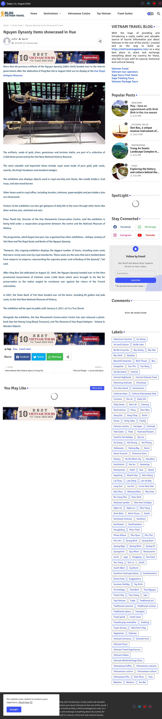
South (142, 562)
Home (34, 13)
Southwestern (150, 573)
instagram (125, 235)
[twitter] (148, 3)
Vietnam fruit (142, 638)
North (147, 513)
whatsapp (150, 227)
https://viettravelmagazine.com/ (130, 49)
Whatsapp (56, 357)
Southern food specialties (126, 573)
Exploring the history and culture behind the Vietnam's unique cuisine (143, 170)
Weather (117, 682)
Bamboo (131, 355)
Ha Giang (117, 442)
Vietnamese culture (147, 671)
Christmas (141, 382)
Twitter (40, 357)
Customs (117, 399)
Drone (116, 420)
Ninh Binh (118, 513)
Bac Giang (139, 350)
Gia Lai (140, 437)
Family (142, 420)
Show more (97, 388)
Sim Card (150, 557)
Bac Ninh (118, 355)
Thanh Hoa (118, 595)
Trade (132, 600)
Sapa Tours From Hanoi (125, 75)
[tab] (33, 13)
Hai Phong (147, 442)
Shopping (137, 557)
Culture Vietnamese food (144, 393)
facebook (125, 227)
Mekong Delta (134, 491)
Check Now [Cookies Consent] (24, 702)
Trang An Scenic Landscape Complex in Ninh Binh (143, 150)
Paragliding (119, 529)
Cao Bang (144, 366)
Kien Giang (147, 475)
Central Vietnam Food (146, 377)
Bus (153, 361)
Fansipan (137, 426)
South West (119, 567)
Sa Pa (116, 557)
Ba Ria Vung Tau (121, 350)
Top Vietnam (104, 13)
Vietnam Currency (122, 638)
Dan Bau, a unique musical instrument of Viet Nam (143, 129)
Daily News (119, 404)
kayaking (117, 475)
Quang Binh (131, 540)
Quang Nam (147, 540)
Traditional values (122, 611)
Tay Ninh (138, 584)
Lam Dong (131, 480)
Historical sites (139, 453)
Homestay (145, 464)
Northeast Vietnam (122, 518)
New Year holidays (143, 502)
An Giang (141, 339)
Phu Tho (149, 535)
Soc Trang (118, 562)
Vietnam (133, 633)
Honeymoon (119, 469)
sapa (125, 557)
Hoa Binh (150, 459)
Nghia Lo (131, 508)
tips (145, 595)
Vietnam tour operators (125, 71)
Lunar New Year (146, 486)
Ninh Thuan (134, 513)
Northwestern (135, 524)
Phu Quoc (135, 535)
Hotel (132, 469)
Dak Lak (133, 404)
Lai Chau (117, 480)
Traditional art (147, 600)
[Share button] (68, 356)
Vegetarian (118, 633)
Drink (144, 415)
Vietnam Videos (121, 655)
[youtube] (154, 3)
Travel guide (119, 617)
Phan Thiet (134, 529)
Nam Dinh (136, 497)
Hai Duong (132, 442)
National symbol (121, 502)
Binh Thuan (141, 361)
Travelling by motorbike (124, 622)
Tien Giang (134, 595)
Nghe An (117, 508)
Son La (131, 562)
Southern (133, 567)
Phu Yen (117, 540)
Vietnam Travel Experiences (126, 649)
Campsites (118, 366)
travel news (17, 25)
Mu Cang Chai (120, 497)
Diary (133, 410)
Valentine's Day (138, 627)
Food (130, 431)
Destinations (51, 13)
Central (134, 371)
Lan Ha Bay (146, 480)
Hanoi (147, 448)
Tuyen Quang (119, 627)
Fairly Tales (129, 420)
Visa (150, 676)
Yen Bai (142, 682)
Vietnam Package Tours (125, 81)
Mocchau (149, 491)
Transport (140, 611)
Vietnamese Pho (121, 676)
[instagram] (160, 3)
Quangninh (119, 551)
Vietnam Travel (120, 68)
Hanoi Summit (120, 453)
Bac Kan (152, 350)
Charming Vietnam (122, 382)
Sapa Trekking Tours (123, 78)
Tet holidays (119, 589)
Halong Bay (133, 448)
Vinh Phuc (139, 676)
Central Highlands (122, 377)
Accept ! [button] (14, 709)
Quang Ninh (135, 546)
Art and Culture (121, 344)
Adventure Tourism (122, 339)
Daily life (141, 399)
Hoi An (132, 464)
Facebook (24, 357)
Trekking (145, 622)
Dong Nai (118, 415)
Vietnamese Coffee (122, 666)
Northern (141, 518)
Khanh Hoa (132, 475)
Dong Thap (132, 415)
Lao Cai (130, 486)
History (117, 459)
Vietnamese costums (146, 666)
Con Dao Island (120, 388)
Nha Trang (145, 508)
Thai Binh (134, 589)
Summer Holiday (121, 584)
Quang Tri (150, 546)
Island (151, 469)
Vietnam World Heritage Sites (127, 660)
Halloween (118, 448)
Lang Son (118, 486)
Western (130, 682)
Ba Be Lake (138, 344)
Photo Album (119, 535)
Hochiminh (118, 464)
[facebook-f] (143, 3)
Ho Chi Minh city (133, 459)
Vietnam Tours (120, 644)
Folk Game (118, 431)
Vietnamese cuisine (79, 13)
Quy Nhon (134, 551)
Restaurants (149, 551)
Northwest (118, 524)
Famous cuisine (121, 426)
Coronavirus (138, 388)
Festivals (151, 426)
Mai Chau (118, 491)
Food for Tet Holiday (123, 437)
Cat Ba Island (119, 371)
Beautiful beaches (122, 361)
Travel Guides (125, 13)
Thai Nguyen (150, 589)
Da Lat (129, 399)
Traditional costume (123, 606)
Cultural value (120, 393)
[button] (150, 13)
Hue (15, 349)
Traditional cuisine (146, 606)
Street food (118, 578)
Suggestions (135, 578)
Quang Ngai (119, 546)
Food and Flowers (145, 431)
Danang (145, 404)
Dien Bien (145, 410)
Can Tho (132, 366)
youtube (150, 235)
